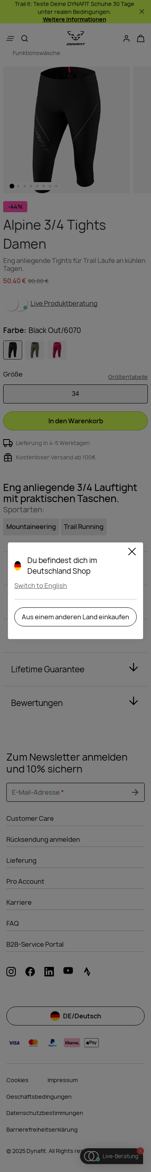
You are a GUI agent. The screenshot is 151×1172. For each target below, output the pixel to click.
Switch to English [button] (40, 586)
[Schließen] (132, 552)
